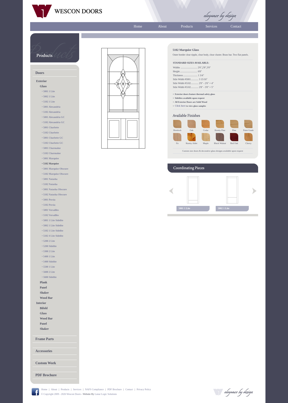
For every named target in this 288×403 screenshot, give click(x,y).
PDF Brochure (46, 375)
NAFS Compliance (94, 389)
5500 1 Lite (49, 266)
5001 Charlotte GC (53, 137)
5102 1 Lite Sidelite (53, 230)
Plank (43, 282)
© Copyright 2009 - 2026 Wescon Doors (61, 394)
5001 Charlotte (51, 127)
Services (211, 26)
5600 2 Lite (49, 272)
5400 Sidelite (50, 261)
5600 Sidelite (50, 277)
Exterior (41, 81)
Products (187, 26)
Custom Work (46, 363)
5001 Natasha (50, 179)
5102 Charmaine (52, 153)
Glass (43, 86)
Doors (40, 73)
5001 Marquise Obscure (55, 168)
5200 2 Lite (49, 241)
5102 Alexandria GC (54, 122)
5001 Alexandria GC (54, 117)
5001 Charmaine (52, 148)
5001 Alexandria (52, 106)
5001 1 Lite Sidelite (53, 220)
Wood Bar (46, 298)
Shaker (44, 292)
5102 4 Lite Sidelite (53, 235)
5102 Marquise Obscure (55, 174)
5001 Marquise (51, 158)
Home (138, 26)
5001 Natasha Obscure (55, 189)
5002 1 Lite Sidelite (53, 225)
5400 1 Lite (49, 256)
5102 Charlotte (51, 132)
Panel (43, 287)
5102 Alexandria (52, 112)
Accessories (44, 351)
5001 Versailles (51, 210)
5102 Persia (49, 204)
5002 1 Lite (49, 96)
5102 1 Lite (49, 101)
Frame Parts (45, 339)
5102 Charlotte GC (53, 143)
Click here (180, 105)
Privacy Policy (144, 389)
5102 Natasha (50, 184)
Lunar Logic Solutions (106, 394)
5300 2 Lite (49, 251)
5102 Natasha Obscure (55, 194)
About (162, 26)
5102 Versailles (51, 215)
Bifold (44, 308)
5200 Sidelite (50, 246)
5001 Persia (49, 199)
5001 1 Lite (49, 91)
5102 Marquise (51, 163)
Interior (41, 303)
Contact (236, 26)
